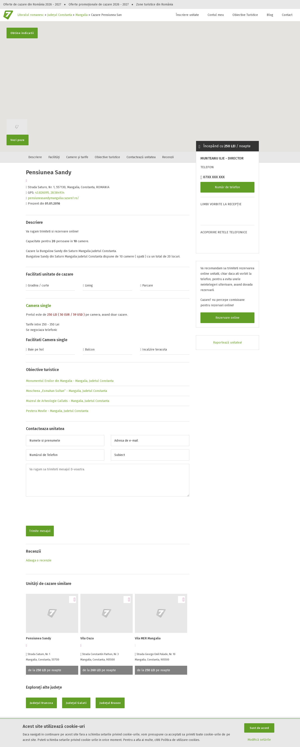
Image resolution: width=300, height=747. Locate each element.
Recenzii (168, 157)
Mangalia (81, 15)
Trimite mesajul (40, 531)
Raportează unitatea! (227, 342)
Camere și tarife (77, 157)
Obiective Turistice (245, 15)
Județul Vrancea (41, 703)
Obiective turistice (107, 157)
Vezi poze (17, 138)
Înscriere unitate (187, 15)
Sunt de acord (259, 728)
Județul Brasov (110, 703)
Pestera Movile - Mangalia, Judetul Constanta (57, 411)
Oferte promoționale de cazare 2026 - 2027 (99, 4)
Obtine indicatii (22, 33)
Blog (270, 15)
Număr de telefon (227, 187)
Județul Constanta (59, 15)
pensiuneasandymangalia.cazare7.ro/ (53, 198)
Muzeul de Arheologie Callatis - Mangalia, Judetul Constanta (67, 401)
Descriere (35, 157)
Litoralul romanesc (30, 15)
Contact (287, 15)
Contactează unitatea (141, 157)
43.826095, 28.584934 (49, 193)
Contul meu (216, 15)
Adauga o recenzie (38, 560)
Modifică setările (259, 740)
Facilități (54, 157)
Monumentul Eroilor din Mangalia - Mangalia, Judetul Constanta (70, 381)
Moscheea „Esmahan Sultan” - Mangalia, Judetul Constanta (66, 391)
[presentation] (59, 511)
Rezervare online (227, 318)
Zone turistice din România (154, 4)
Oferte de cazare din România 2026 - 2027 (32, 4)
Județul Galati (76, 703)
